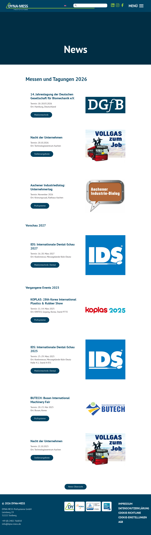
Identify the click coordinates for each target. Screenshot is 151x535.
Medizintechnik (41, 114)
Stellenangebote (42, 153)
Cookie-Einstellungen (132, 517)
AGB (120, 522)
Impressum (125, 503)
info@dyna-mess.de (11, 524)
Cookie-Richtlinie (129, 512)
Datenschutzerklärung (133, 508)
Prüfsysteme (40, 205)
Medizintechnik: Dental (45, 264)
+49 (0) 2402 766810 (12, 520)
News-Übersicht (75, 486)
